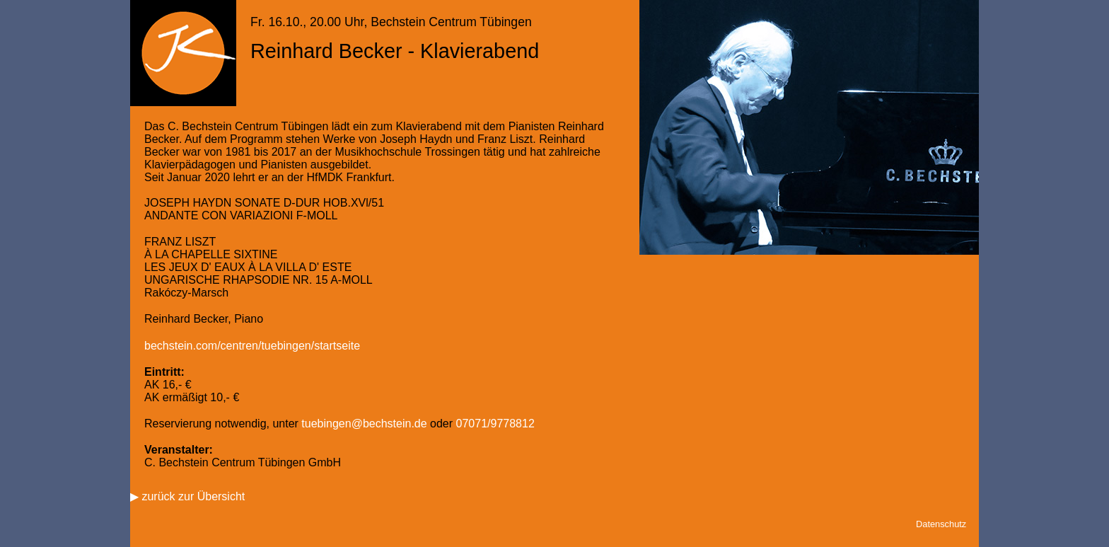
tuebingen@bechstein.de (363, 424)
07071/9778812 (495, 424)
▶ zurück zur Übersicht (187, 496)
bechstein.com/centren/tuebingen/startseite (252, 346)
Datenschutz (941, 524)
